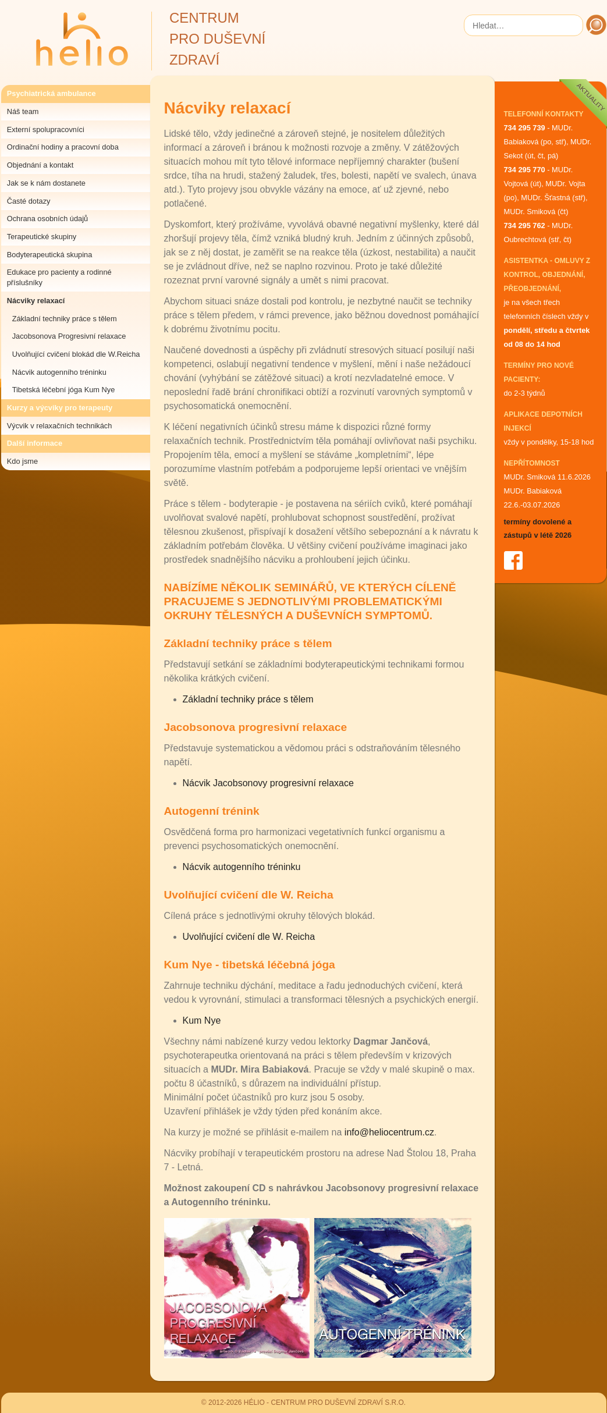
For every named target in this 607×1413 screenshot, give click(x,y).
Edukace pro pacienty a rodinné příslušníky (59, 277)
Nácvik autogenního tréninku (59, 372)
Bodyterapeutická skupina (50, 254)
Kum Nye (202, 1020)
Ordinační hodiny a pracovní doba (63, 147)
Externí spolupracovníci (45, 129)
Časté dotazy (29, 201)
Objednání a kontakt (40, 165)
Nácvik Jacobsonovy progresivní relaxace (268, 783)
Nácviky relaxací (36, 300)
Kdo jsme (22, 461)
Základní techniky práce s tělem (64, 318)
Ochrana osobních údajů (47, 218)
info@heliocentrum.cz (389, 1132)
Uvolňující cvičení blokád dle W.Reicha (76, 354)
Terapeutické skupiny (42, 236)
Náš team (23, 111)
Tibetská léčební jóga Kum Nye (63, 389)
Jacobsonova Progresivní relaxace (69, 336)
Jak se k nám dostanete (46, 183)
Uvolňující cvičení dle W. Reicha (249, 937)
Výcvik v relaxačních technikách (59, 425)
